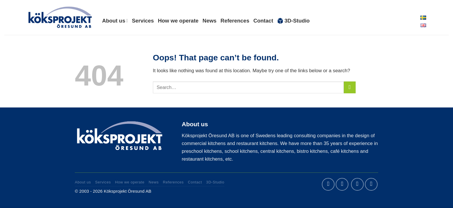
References (234, 21)
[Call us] (371, 184)
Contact (263, 21)
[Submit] (350, 87)
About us (115, 21)
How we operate (178, 21)
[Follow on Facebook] (328, 184)
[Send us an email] (357, 184)
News (209, 21)
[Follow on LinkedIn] (342, 184)
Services (143, 21)
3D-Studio (293, 21)
